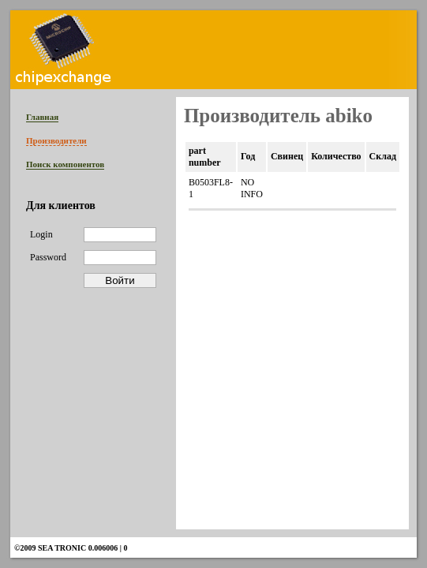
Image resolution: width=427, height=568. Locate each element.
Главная (42, 116)
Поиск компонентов (65, 164)
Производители (56, 140)
